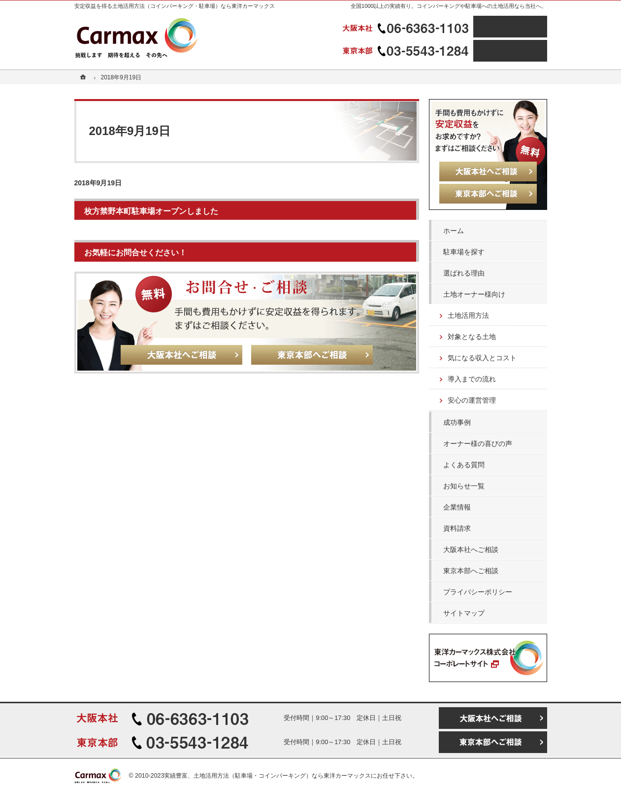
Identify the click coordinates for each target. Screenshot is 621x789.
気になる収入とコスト (482, 358)
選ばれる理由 (464, 273)
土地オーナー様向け (474, 294)
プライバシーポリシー (477, 592)
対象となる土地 (472, 337)
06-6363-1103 (406, 26)
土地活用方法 (468, 315)
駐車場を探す (464, 252)
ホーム (453, 231)
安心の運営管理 (472, 400)
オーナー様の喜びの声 (477, 443)
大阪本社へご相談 (470, 549)
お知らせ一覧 (464, 486)
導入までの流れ (472, 379)
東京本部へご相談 (470, 571)
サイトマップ (464, 613)
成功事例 (457, 422)
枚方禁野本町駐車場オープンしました (151, 210)
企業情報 (457, 507)
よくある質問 (464, 465)
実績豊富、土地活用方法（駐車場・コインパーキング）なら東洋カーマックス (267, 775)
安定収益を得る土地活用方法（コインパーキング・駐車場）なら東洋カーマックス (174, 6)
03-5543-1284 (406, 51)
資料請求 (457, 528)
